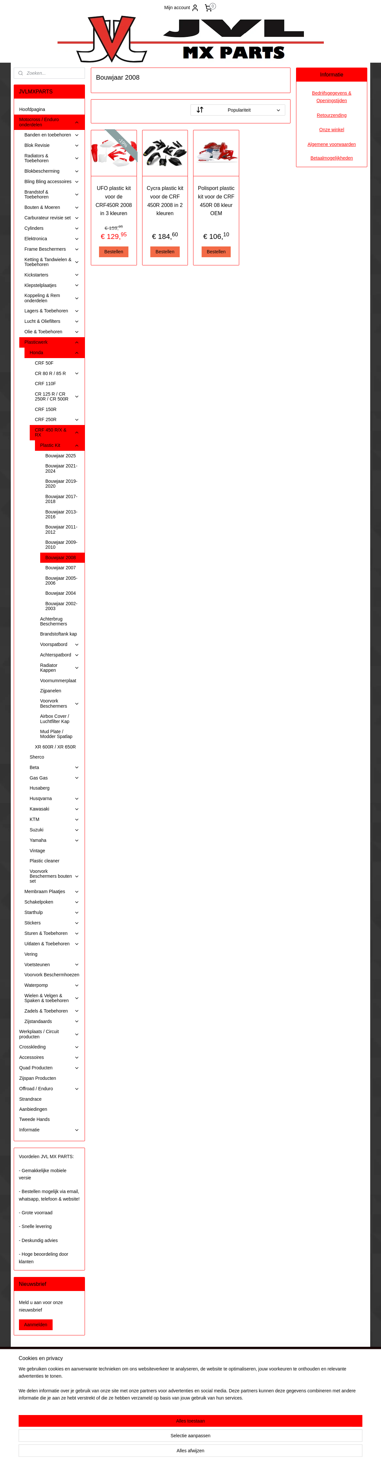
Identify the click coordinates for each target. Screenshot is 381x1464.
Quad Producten (49, 1068)
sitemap (171, 1452)
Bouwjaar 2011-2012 (61, 529)
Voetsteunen (52, 965)
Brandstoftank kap (58, 634)
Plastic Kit (59, 445)
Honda (54, 352)
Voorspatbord (59, 644)
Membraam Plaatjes (52, 891)
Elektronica (52, 239)
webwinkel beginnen (204, 1452)
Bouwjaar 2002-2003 (61, 606)
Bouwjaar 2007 (60, 567)
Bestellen (113, 251)
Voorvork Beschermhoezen (52, 974)
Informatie (49, 1130)
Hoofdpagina (32, 109)
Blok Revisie (52, 145)
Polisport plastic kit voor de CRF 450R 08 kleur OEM (216, 200)
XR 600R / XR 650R (55, 746)
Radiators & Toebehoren (52, 158)
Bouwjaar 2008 (60, 557)
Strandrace (30, 1099)
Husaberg (40, 788)
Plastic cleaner (44, 860)
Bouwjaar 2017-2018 (61, 499)
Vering (31, 954)
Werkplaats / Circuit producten (49, 1034)
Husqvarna (54, 798)
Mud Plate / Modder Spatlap (56, 734)
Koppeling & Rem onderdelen (52, 298)
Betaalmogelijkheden (331, 158)
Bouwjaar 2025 (60, 455)
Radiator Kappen (59, 668)
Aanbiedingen (33, 1109)
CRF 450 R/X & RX (57, 432)
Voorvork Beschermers (59, 703)
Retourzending (332, 115)
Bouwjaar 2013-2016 (61, 514)
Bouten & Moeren (52, 207)
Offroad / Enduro (49, 1089)
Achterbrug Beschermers (53, 621)
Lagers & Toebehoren (52, 311)
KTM (54, 819)
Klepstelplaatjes (52, 285)
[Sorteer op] (238, 110)
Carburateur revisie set (52, 218)
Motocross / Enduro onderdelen (49, 122)
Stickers (52, 923)
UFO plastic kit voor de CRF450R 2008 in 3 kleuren (113, 200)
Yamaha (54, 840)
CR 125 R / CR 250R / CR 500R (57, 396)
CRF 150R (46, 409)
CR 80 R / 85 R (57, 373)
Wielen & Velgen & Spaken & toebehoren (52, 998)
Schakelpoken (52, 902)
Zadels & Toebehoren (52, 1011)
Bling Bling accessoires (52, 181)
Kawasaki (54, 809)
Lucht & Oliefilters (52, 321)
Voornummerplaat (58, 680)
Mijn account (181, 8)
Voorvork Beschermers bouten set (54, 876)
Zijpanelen (50, 690)
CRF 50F (44, 363)
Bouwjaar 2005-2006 (61, 580)
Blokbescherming (52, 171)
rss (182, 1452)
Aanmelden (35, 1324)
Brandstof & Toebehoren (52, 194)
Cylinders (52, 228)
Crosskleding (49, 1047)
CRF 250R (57, 419)
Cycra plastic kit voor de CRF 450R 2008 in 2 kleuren (165, 200)
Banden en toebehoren (52, 135)
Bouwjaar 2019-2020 (61, 484)
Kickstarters (52, 275)
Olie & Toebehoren (52, 332)
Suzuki (54, 830)
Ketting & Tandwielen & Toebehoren (52, 262)
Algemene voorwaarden (331, 144)
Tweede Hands (34, 1119)
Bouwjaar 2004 (60, 593)
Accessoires (49, 1057)
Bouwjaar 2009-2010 (61, 545)
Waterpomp (52, 985)
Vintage (37, 850)
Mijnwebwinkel (254, 1452)
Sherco (37, 757)
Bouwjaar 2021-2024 (61, 468)
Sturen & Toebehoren (52, 933)
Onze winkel (331, 129)
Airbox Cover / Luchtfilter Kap (55, 719)
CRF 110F (45, 383)
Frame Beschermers (52, 249)
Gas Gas (54, 778)
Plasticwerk (52, 342)
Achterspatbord (59, 655)
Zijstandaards (52, 1021)
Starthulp (52, 912)
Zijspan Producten (37, 1078)
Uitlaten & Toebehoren (52, 944)
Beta (54, 767)
